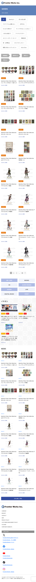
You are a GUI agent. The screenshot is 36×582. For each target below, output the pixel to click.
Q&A (3, 517)
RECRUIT (4, 513)
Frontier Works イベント (8, 542)
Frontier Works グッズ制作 (9, 540)
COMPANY (4, 511)
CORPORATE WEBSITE (7, 527)
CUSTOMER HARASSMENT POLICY (10, 522)
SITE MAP (4, 524)
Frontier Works (6, 556)
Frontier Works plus (7, 558)
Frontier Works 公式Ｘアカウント (10, 537)
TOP (3, 13)
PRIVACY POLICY (5, 520)
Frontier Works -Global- (8, 549)
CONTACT (4, 515)
